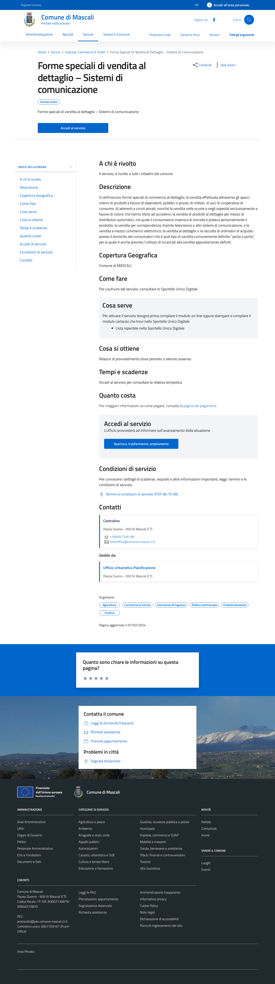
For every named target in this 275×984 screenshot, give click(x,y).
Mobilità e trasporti (153, 841)
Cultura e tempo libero (94, 861)
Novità (68, 34)
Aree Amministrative (31, 821)
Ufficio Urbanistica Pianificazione (129, 567)
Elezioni (214, 34)
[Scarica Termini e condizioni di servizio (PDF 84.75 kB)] (138, 494)
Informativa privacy (153, 898)
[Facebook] (212, 19)
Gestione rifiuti (190, 34)
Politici (21, 841)
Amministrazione (39, 34)
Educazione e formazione (96, 868)
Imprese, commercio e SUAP (159, 835)
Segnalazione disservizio (95, 905)
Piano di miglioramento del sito (161, 925)
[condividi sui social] (201, 65)
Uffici (20, 828)
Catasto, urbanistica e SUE (97, 855)
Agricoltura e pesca (92, 821)
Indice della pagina (45, 167)
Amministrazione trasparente (160, 892)
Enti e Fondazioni (29, 855)
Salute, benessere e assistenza (161, 848)
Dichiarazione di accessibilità (159, 918)
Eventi (205, 869)
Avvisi (205, 835)
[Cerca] (249, 20)
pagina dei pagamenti (200, 406)
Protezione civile (160, 34)
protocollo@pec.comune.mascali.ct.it (42, 921)
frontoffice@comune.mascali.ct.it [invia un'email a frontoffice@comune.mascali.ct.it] (129, 541)
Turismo (145, 861)
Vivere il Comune (116, 34)
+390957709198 (118, 536)
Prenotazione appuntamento (98, 898)
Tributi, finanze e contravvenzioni (162, 855)
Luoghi (206, 862)
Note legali (147, 912)
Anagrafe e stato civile (94, 835)
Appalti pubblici (89, 841)
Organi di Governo (29, 835)
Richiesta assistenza (93, 912)
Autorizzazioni (88, 848)
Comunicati (209, 828)
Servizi (88, 34)
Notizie (206, 821)
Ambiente (85, 828)
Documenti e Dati (29, 861)
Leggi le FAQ (87, 892)
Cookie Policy (149, 905)
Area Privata (25, 951)
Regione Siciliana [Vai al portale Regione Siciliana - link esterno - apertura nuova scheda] (31, 5)
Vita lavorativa (150, 868)
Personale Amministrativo (35, 848)
